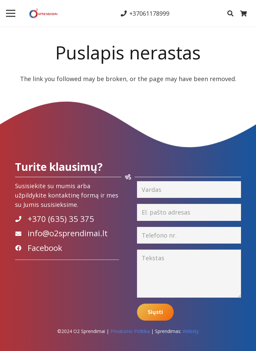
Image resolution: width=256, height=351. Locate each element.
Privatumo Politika (130, 331)
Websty (191, 331)
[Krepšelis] (243, 13)
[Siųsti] (155, 312)
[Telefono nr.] (189, 235)
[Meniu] (10, 13)
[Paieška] (230, 13)
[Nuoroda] (43, 13)
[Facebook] (21, 248)
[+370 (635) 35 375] (21, 219)
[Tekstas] (189, 274)
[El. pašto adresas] (189, 212)
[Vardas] (189, 189)
